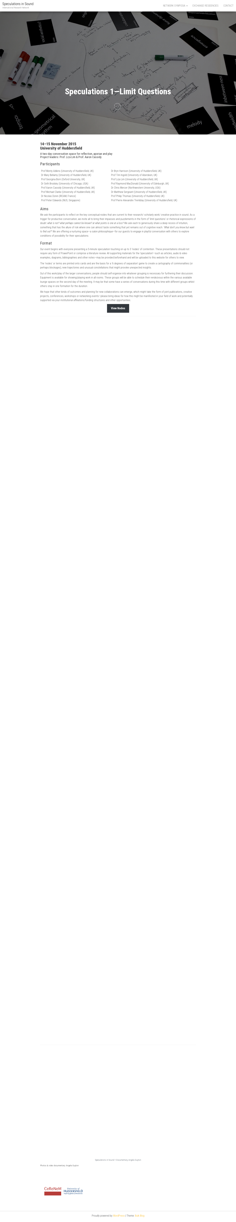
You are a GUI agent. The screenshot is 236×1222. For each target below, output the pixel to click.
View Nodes (118, 308)
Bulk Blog (139, 1215)
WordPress (119, 1215)
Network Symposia (175, 5)
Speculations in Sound (18, 4)
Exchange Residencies (205, 5)
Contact (228, 5)
